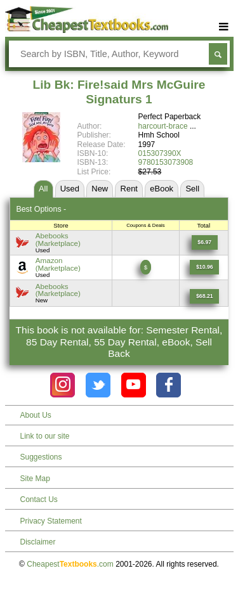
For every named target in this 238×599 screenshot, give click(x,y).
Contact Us (39, 499)
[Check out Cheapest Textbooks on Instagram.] (62, 385)
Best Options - (41, 209)
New (99, 188)
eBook (161, 188)
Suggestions (41, 457)
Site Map (35, 478)
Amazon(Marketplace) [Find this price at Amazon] (58, 264)
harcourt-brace (163, 126)
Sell (192, 188)
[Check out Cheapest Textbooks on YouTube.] (133, 385)
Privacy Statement (51, 521)
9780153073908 (166, 162)
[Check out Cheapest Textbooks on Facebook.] (168, 385)
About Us (35, 415)
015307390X (160, 153)
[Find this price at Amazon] (204, 267)
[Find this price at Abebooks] (205, 242)
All (43, 188)
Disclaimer (38, 542)
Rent (129, 188)
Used (69, 188)
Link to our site (45, 436)
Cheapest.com (70, 564)
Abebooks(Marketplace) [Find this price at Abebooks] (58, 239)
